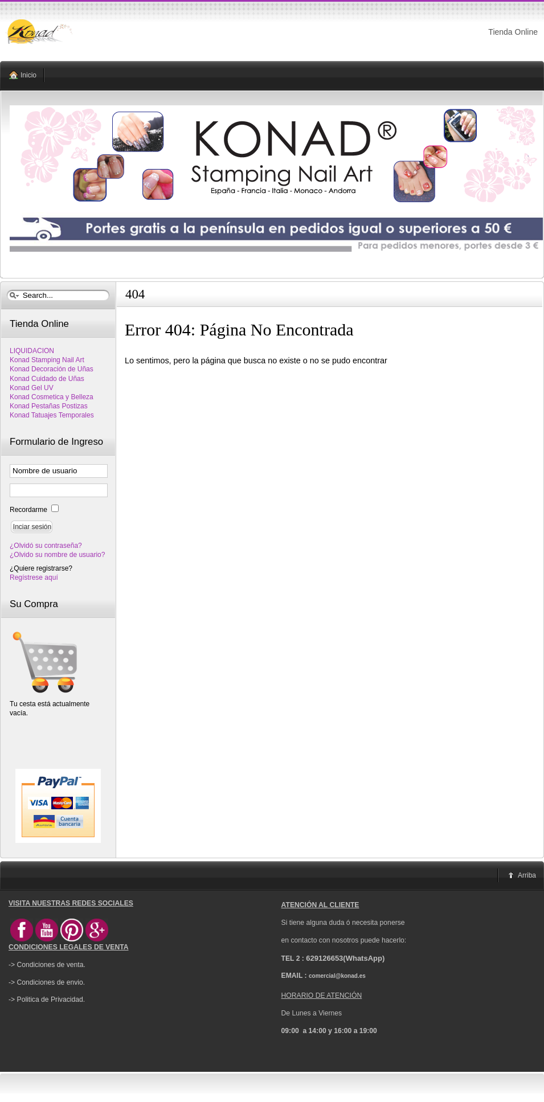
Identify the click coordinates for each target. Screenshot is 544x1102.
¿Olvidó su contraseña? (46, 546)
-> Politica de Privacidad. (47, 999)
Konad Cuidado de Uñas (47, 379)
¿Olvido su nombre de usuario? (57, 555)
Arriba (527, 875)
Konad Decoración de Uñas (51, 369)
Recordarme (29, 510)
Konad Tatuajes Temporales (52, 415)
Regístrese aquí (34, 577)
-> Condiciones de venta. (47, 965)
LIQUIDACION (32, 351)
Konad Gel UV (32, 388)
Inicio (28, 75)
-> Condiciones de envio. (47, 982)
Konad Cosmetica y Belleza (51, 397)
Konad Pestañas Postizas (49, 406)
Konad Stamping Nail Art (47, 360)
